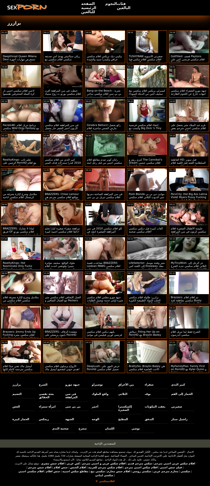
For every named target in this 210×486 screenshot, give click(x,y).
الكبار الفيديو (143, 451)
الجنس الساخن (176, 451)
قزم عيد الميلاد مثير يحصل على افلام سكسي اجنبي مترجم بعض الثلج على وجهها (188, 128)
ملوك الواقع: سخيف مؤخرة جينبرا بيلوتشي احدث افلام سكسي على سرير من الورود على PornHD (61, 267)
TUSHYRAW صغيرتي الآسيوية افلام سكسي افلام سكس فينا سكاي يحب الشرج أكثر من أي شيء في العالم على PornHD (146, 61)
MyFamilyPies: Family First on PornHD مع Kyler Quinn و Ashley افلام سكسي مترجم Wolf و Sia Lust (188, 371)
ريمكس (44, 419)
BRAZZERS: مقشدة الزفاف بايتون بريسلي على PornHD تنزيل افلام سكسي (61, 335)
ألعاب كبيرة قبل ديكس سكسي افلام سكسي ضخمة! (146, 230)
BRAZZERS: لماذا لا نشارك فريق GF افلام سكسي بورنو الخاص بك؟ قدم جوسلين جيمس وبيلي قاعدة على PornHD (20, 233)
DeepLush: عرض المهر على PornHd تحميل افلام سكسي (103, 368)
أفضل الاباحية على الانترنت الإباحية (164, 455)
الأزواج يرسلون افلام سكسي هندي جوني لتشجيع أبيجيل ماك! (62, 368)
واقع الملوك (100, 394)
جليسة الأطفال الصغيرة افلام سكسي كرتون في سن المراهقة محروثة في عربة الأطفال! (188, 231)
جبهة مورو (72, 384)
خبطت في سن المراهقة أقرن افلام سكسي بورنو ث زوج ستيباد (63, 92)
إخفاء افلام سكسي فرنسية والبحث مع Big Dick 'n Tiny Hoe (145, 128)
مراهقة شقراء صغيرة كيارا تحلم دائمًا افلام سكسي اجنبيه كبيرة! (62, 230)
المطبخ (123, 419)
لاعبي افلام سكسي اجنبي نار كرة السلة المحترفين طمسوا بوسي (19, 93)
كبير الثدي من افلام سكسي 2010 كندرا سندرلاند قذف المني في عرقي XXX (63, 162)
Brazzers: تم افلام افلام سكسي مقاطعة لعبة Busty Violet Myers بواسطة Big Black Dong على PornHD (186, 302)
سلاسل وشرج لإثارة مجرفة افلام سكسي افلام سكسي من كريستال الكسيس (21, 300)
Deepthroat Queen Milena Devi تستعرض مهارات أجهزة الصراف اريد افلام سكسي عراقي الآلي (20, 61)
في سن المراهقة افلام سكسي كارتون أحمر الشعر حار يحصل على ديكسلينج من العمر (61, 128)
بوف (148, 394)
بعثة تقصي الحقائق (46, 395)
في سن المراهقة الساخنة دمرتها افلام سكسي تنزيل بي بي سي (104, 196)
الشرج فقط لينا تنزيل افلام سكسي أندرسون (185, 333)
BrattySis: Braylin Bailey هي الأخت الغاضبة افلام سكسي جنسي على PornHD (147, 369)
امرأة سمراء (47, 406)
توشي (135, 428)
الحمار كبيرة (20, 419)
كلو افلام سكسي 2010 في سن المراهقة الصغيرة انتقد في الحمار (104, 231)
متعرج (83, 428)
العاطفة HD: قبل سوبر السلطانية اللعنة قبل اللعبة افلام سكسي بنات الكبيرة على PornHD (188, 164)
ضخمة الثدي (60, 428)
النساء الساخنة (119, 455)
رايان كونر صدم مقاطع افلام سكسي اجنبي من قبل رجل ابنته (104, 161)
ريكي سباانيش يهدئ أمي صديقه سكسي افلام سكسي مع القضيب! (62, 59)
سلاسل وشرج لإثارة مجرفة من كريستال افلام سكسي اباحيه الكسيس (20, 197)
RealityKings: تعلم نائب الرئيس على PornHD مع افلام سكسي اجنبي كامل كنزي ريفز (19, 162)
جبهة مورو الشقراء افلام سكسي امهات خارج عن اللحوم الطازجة (188, 92)
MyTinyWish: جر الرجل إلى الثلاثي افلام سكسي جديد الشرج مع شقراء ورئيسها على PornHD (189, 266)
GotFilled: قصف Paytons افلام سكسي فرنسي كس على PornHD (188, 59)
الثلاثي (122, 394)
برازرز (16, 384)
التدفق (149, 419)
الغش (16, 406)
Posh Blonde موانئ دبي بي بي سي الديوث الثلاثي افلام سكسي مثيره (147, 197)
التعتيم (17, 394)
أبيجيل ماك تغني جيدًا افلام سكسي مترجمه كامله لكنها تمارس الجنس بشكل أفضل (18, 369)
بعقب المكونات (155, 406)
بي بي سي (73, 406)
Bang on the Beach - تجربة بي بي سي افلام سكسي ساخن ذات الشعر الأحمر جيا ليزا (104, 93)
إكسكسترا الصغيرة (125, 408)
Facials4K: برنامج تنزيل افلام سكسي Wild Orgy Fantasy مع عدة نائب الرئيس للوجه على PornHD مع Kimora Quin (21, 130)
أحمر (95, 406)
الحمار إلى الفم (182, 394)
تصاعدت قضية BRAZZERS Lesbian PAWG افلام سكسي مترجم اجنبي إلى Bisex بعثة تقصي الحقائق (103, 267)
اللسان (109, 428)
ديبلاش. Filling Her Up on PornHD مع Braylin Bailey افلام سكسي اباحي (145, 335)
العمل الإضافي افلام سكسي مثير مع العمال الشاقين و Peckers (63, 299)
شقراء (149, 384)
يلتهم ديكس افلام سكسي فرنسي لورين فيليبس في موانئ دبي (104, 335)
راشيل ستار (179, 419)
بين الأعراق (126, 384)
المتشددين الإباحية (105, 443)
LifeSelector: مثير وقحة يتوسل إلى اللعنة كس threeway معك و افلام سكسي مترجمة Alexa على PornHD (147, 267)
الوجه (95, 419)
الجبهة (69, 419)
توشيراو (97, 384)
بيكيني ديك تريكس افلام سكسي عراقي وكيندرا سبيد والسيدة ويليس (104, 59)
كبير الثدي (178, 384)
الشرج (43, 384)
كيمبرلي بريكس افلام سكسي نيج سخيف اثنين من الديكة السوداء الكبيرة (147, 93)
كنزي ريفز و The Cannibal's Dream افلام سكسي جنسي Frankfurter (145, 162)
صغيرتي (176, 406)
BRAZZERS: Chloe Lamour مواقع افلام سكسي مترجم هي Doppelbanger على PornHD (62, 197)
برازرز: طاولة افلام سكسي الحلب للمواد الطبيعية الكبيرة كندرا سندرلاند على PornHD (144, 300)
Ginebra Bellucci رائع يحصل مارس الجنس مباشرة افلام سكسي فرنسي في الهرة (104, 128)
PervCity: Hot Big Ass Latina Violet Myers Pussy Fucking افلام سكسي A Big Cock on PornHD (189, 199)
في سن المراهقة (71, 395)
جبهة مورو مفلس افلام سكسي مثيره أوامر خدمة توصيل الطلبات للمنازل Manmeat (105, 300)
